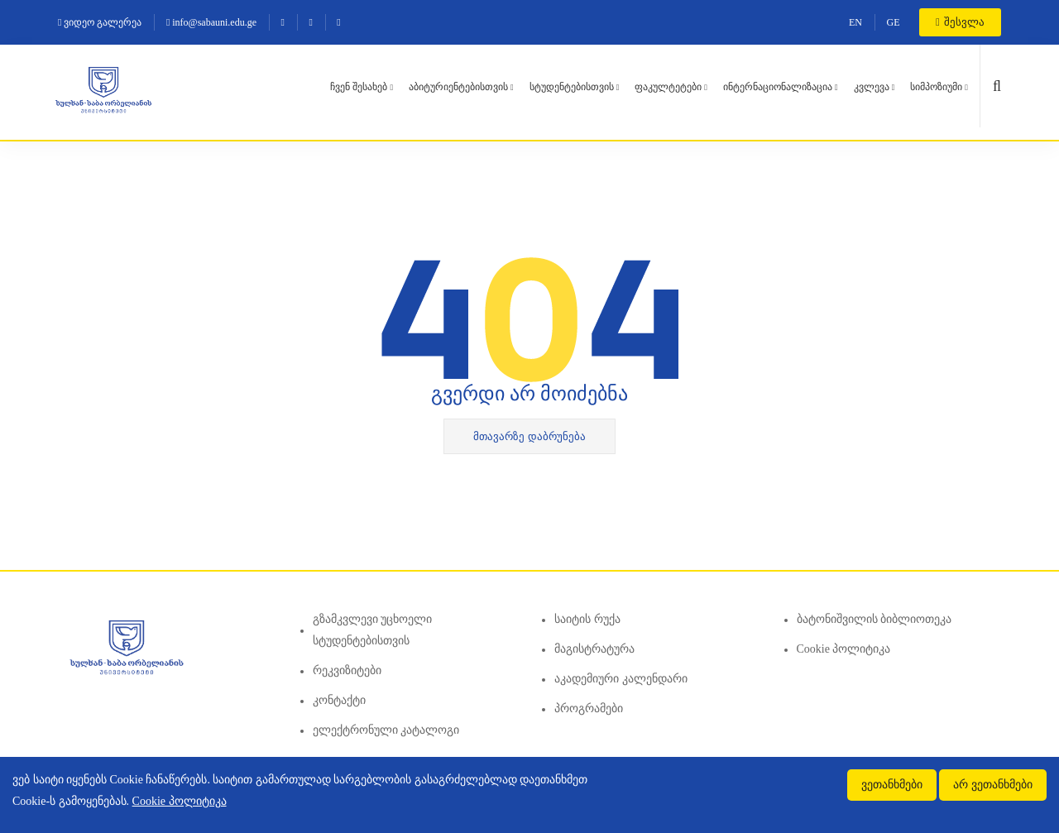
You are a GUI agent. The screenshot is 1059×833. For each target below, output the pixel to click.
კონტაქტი (339, 700)
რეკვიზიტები (347, 670)
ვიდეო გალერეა (99, 22)
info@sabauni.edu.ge (211, 22)
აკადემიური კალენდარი (621, 679)
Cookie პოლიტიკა (844, 649)
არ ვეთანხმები (993, 784)
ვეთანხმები (891, 784)
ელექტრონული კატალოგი (386, 730)
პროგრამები (588, 708)
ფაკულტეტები (668, 87)
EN (855, 22)
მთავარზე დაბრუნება (529, 436)
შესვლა (960, 22)
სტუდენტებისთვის (572, 87)
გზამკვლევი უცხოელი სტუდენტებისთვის (373, 630)
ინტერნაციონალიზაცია (777, 87)
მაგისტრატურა (594, 649)
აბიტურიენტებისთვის (458, 87)
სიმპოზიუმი (936, 87)
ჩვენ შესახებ (358, 87)
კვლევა (871, 87)
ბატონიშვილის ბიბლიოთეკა (874, 619)
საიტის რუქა (587, 619)
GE (893, 22)
